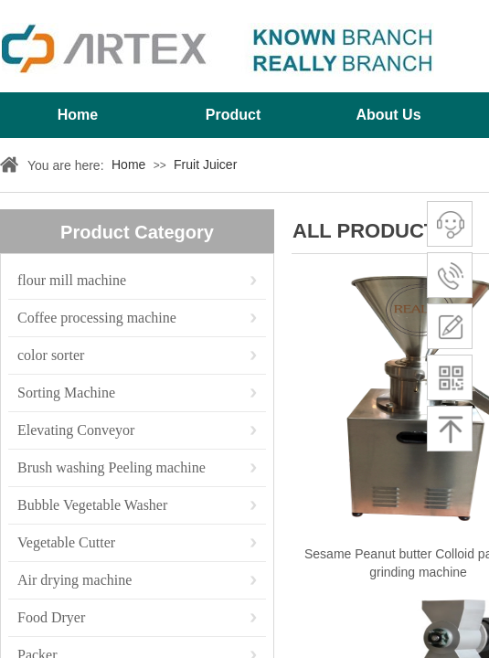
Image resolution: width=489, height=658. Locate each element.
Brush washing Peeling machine (111, 467)
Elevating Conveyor (75, 430)
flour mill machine (71, 280)
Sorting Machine (66, 392)
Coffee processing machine (96, 317)
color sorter (50, 355)
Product (233, 114)
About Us (388, 114)
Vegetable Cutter (66, 542)
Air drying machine (74, 580)
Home (78, 114)
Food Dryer (51, 617)
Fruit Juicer (205, 164)
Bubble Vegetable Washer (92, 505)
